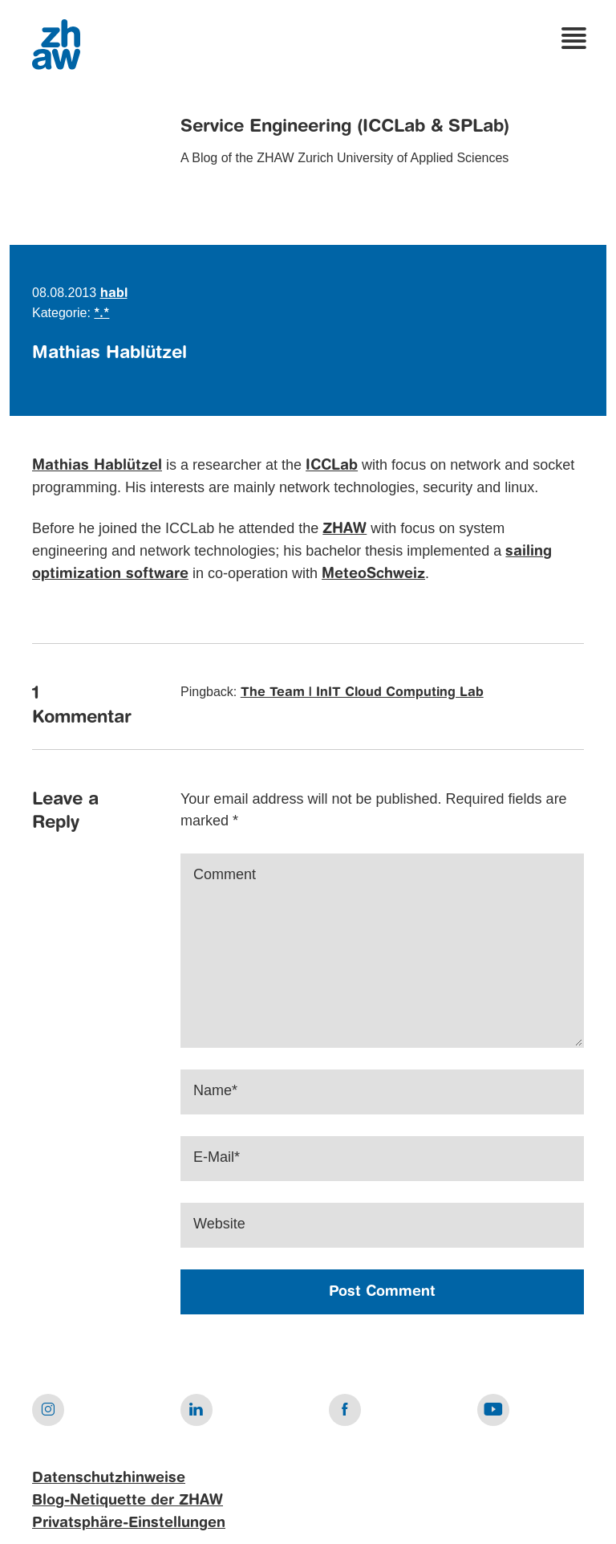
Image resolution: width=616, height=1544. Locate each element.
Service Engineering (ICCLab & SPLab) (344, 127)
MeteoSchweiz (373, 574)
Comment (224, 874)
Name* (215, 1090)
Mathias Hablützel (97, 465)
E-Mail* (216, 1157)
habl (114, 293)
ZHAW (344, 529)
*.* (101, 314)
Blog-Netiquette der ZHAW (127, 1500)
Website (219, 1224)
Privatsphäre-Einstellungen (128, 1523)
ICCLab (332, 465)
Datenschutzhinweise (108, 1478)
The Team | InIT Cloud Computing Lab (362, 692)
